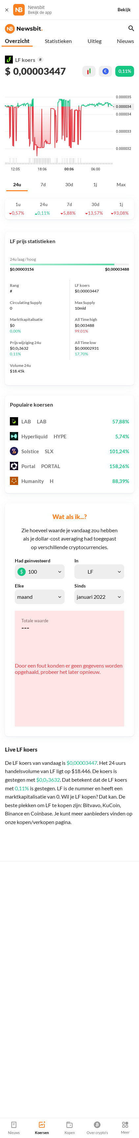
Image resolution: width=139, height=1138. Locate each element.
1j (95, 184)
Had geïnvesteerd (32, 560)
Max (121, 184)
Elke (19, 586)
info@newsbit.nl (21, 1087)
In (76, 560)
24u (17, 184)
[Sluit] (6, 9)
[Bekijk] (128, 10)
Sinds (80, 586)
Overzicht (17, 41)
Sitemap (78, 1115)
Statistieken (58, 41)
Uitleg (94, 41)
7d (43, 184)
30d (69, 184)
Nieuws (125, 41)
